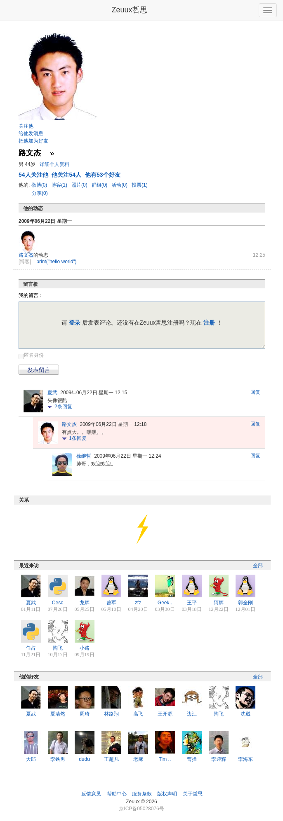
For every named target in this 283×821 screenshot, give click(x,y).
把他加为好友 (33, 141)
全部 (258, 565)
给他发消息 (31, 133)
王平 (192, 603)
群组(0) (100, 185)
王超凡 (111, 759)
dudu (84, 759)
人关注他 (34, 174)
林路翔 (111, 714)
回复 (255, 392)
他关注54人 (67, 174)
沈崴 (245, 714)
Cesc (57, 603)
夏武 (52, 392)
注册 (209, 322)
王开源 (165, 714)
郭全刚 (245, 603)
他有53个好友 (102, 174)
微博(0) (40, 185)
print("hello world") (56, 261)
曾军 (111, 603)
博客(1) (59, 185)
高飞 (138, 714)
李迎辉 (218, 759)
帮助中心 (117, 794)
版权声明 (167, 794)
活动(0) (120, 185)
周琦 (85, 714)
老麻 (138, 759)
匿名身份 (34, 355)
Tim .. (165, 759)
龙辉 (85, 603)
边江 (192, 714)
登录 (74, 322)
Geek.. (165, 603)
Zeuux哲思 (129, 10)
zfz (138, 603)
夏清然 (57, 714)
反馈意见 (91, 794)
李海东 (245, 759)
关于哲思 (193, 794)
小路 (85, 648)
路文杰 (26, 255)
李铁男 (57, 759)
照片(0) (80, 185)
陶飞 (58, 648)
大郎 (31, 759)
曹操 (192, 759)
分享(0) (40, 193)
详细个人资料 (54, 164)
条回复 (63, 406)
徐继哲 (83, 456)
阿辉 (219, 603)
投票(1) (140, 185)
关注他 (26, 126)
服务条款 (142, 794)
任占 (31, 648)
